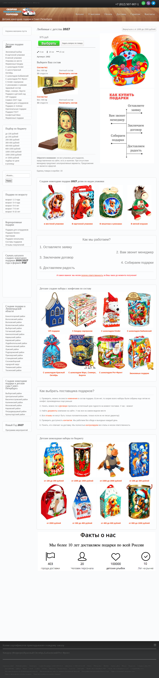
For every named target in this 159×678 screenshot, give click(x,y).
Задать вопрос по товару (72, 43)
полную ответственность (92, 275)
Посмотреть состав (68, 73)
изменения (72, 398)
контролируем (92, 425)
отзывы (49, 415)
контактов (67, 420)
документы (52, 411)
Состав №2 (42, 97)
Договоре (63, 406)
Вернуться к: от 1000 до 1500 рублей (139, 29)
